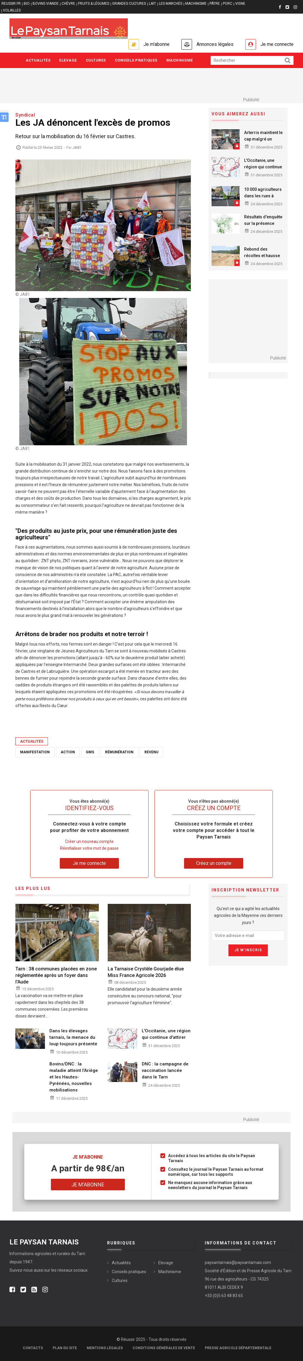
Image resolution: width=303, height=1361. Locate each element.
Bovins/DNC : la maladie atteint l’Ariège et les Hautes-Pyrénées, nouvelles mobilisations (73, 1077)
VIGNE (240, 3)
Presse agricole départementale (238, 1348)
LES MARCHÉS (170, 3)
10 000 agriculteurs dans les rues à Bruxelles (263, 196)
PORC (227, 3)
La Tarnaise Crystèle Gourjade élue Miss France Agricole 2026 (146, 972)
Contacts (33, 1348)
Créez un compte (213, 863)
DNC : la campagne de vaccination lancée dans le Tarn (165, 1070)
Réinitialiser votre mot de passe (89, 848)
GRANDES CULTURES (129, 3)
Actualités (38, 60)
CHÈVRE (68, 3)
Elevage (68, 60)
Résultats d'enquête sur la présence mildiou (263, 223)
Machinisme (179, 60)
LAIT (152, 3)
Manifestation (35, 752)
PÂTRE (214, 3)
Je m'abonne (157, 44)
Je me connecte (277, 44)
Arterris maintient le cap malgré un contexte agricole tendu (263, 142)
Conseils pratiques (136, 60)
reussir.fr (11, 3)
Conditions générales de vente (164, 1348)
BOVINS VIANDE (46, 3)
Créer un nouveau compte (89, 841)
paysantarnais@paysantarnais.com (238, 1262)
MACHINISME (196, 3)
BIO (27, 3)
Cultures (96, 60)
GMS (90, 752)
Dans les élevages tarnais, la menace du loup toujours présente (73, 1037)
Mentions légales (105, 1348)
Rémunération (119, 752)
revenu (151, 752)
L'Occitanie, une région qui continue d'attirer (263, 167)
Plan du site (65, 1348)
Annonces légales (214, 44)
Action (68, 752)
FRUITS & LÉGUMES (93, 3)
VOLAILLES (12, 10)
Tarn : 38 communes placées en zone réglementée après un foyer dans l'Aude (56, 975)
